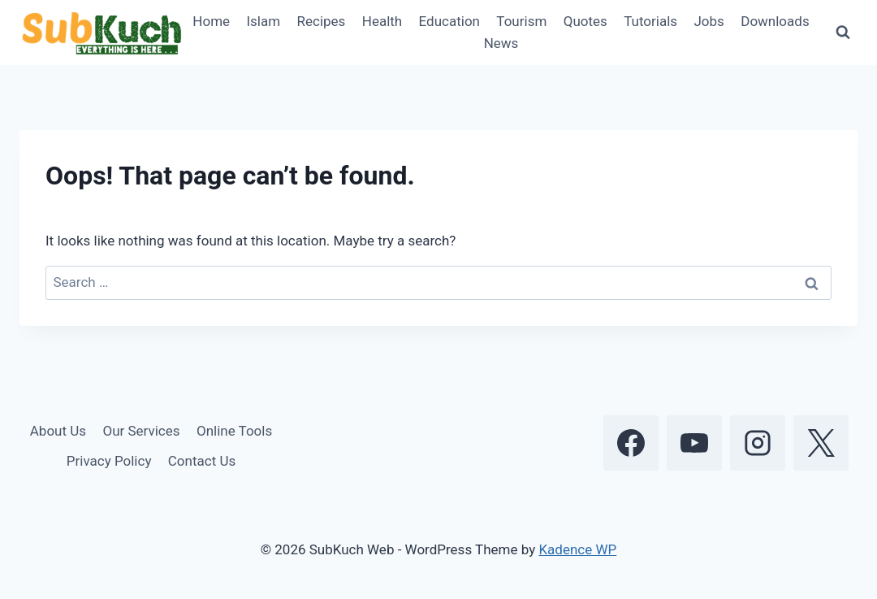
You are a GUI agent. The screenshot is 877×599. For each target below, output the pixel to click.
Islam (263, 21)
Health (382, 21)
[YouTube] (694, 443)
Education (449, 21)
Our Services (140, 431)
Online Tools (234, 431)
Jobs (708, 21)
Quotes (585, 21)
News (501, 43)
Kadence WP (577, 549)
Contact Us (201, 461)
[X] (821, 443)
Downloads (775, 21)
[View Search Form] (843, 32)
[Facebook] (631, 443)
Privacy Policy (109, 461)
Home (211, 21)
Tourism (521, 21)
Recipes (321, 21)
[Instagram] (757, 443)
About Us (58, 431)
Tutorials (650, 21)
